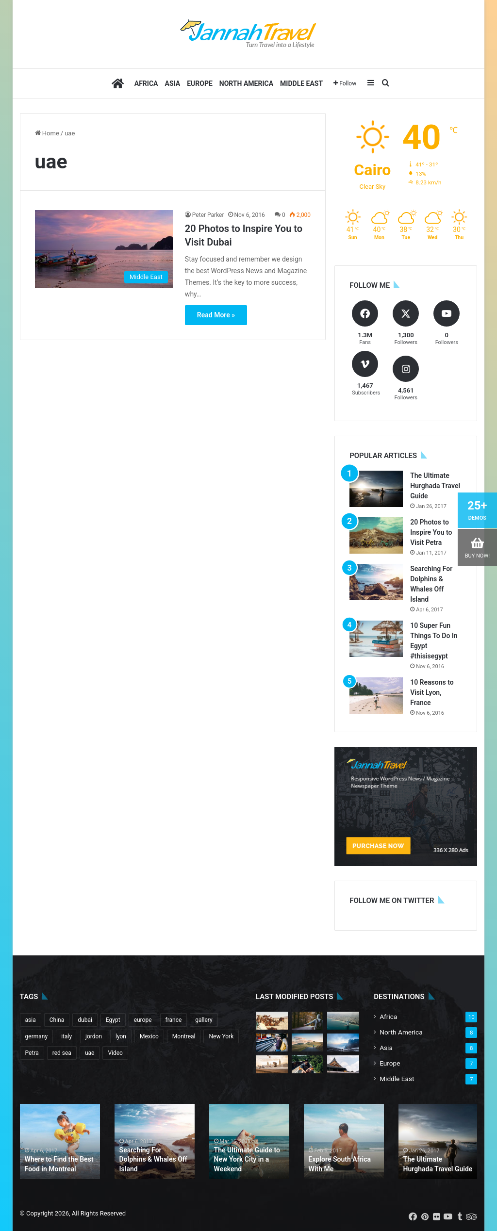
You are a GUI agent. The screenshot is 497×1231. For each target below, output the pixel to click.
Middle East (301, 83)
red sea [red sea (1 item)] (61, 1053)
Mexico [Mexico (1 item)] (149, 1036)
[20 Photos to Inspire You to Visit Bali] (272, 1021)
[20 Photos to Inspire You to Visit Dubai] (104, 249)
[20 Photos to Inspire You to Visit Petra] (376, 535)
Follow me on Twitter (391, 900)
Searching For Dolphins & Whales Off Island (153, 1159)
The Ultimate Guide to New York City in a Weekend (247, 1159)
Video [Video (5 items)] (115, 1053)
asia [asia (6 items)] (30, 1020)
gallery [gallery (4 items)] (203, 1020)
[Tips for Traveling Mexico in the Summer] (343, 1021)
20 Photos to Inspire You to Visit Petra (431, 532)
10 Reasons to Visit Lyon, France (432, 692)
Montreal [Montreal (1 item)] (184, 1036)
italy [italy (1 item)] (66, 1036)
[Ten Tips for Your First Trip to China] (308, 1021)
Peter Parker (208, 215)
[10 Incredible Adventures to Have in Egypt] (308, 1064)
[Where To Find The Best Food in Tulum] (343, 1064)
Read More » (216, 315)
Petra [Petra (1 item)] (32, 1053)
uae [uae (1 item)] (90, 1053)
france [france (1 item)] (174, 1020)
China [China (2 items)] (57, 1020)
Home (47, 133)
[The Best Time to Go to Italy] (343, 1042)
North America (246, 83)
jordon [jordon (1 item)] (93, 1036)
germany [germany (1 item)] (36, 1036)
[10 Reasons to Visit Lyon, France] (376, 695)
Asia (173, 83)
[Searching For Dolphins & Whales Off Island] (376, 582)
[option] (60, 1141)
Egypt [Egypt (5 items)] (113, 1020)
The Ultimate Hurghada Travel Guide (435, 486)
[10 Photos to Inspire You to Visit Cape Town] (272, 1042)
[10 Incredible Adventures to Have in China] (308, 1042)
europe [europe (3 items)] (143, 1020)
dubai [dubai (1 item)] (85, 1020)
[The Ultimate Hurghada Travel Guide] (376, 489)
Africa (146, 83)
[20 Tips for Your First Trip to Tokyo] (272, 1064)
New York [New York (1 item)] (221, 1036)
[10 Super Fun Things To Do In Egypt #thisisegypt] (376, 639)
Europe (200, 83)
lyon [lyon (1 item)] (121, 1036)
